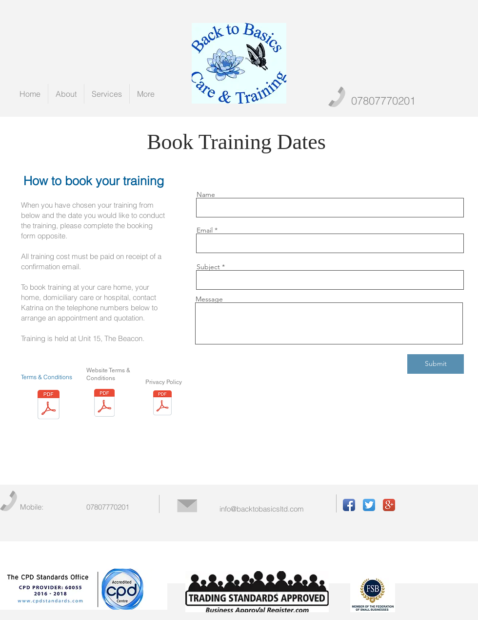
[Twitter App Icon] (369, 505)
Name (206, 194)
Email (205, 230)
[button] (106, 94)
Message (209, 299)
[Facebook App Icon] (349, 505)
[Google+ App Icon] (389, 505)
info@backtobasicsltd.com (261, 508)
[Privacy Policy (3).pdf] (162, 404)
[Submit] (435, 364)
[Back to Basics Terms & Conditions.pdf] (48, 405)
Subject (208, 266)
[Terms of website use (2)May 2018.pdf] (104, 404)
